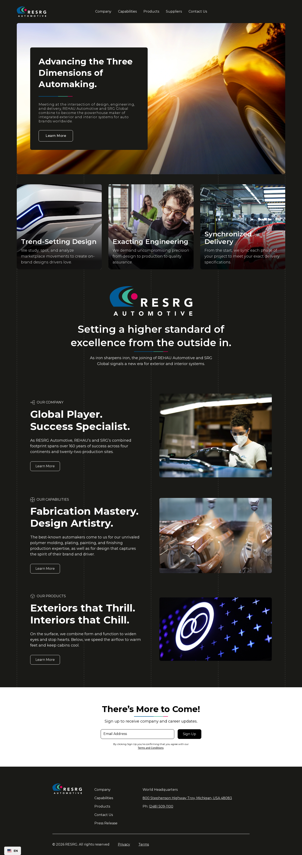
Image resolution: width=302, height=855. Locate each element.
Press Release (105, 823)
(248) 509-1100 (161, 806)
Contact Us (198, 11)
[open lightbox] (59, 226)
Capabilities (127, 11)
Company (103, 11)
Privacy (124, 844)
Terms (143, 844)
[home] (38, 11)
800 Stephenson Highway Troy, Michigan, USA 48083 (187, 798)
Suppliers (174, 11)
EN (12, 851)
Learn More (56, 136)
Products (151, 11)
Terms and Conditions (151, 748)
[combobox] (12, 851)
